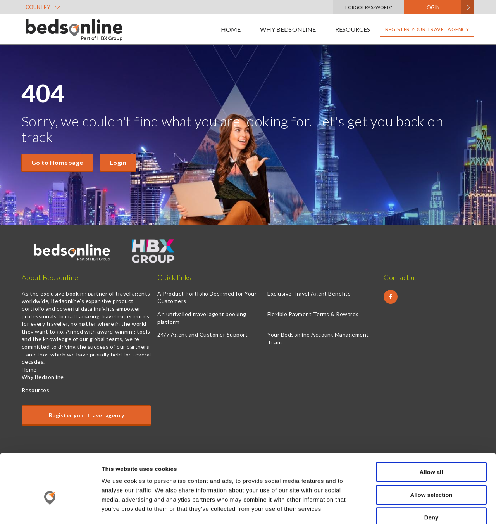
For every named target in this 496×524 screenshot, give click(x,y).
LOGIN (432, 7)
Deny (431, 474)
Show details (407, 508)
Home (231, 29)
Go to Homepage (57, 162)
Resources (352, 29)
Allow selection (431, 452)
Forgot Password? (368, 7)
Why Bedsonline (287, 29)
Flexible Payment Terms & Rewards (312, 314)
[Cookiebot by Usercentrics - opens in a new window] (50, 509)
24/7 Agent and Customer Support (202, 334)
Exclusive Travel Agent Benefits (309, 293)
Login (118, 162)
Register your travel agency (427, 29)
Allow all (431, 429)
